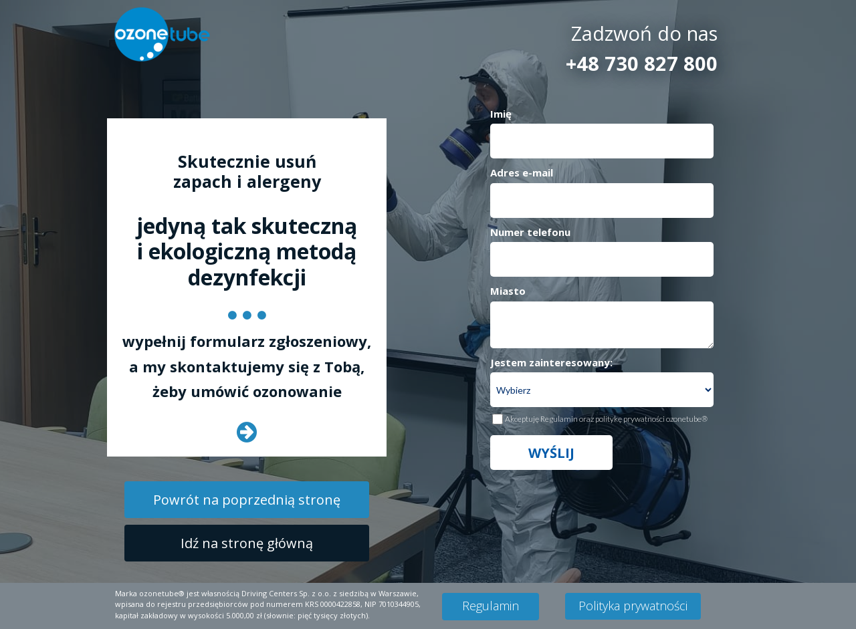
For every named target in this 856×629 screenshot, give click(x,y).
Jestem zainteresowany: (551, 362)
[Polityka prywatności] (633, 606)
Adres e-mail (521, 172)
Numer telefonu (530, 232)
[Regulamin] (490, 606)
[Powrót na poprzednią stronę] (246, 499)
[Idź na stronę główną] (246, 543)
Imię (501, 113)
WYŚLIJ (551, 452)
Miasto (508, 290)
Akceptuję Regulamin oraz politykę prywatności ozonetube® (606, 419)
